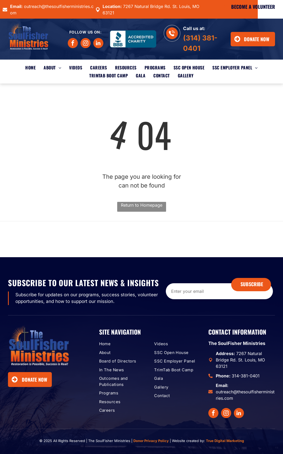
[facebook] (73, 43)
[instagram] (86, 43)
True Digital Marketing (225, 441)
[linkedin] (98, 43)
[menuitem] (30, 68)
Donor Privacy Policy (151, 441)
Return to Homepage (141, 205)
